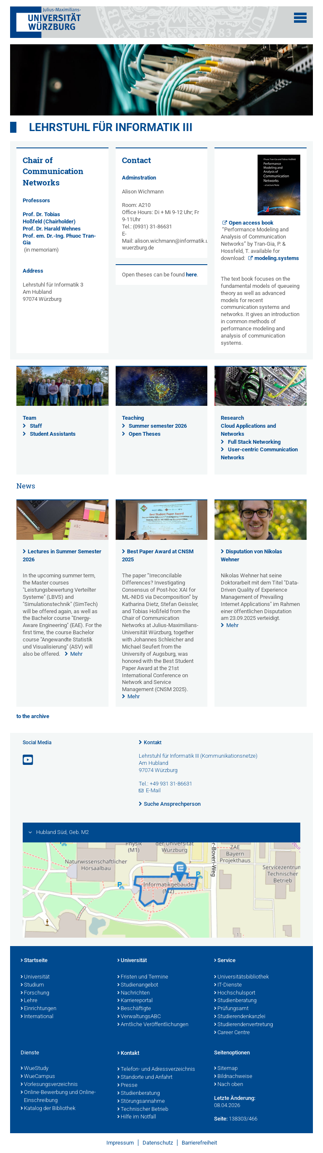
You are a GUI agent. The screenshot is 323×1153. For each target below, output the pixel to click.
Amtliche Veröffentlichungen (152, 1025)
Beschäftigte (134, 1009)
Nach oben (228, 1085)
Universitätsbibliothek (241, 977)
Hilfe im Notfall (136, 1117)
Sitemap (226, 1069)
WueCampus (38, 1077)
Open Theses (145, 434)
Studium (32, 985)
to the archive (32, 716)
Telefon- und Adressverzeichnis (156, 1069)
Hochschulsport (234, 993)
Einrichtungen (38, 1009)
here (191, 274)
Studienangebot (137, 985)
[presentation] (62, 538)
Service (225, 961)
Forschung (35, 993)
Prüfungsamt (231, 1009)
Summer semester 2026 (158, 426)
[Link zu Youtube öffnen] (28, 760)
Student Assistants (53, 434)
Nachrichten (133, 993)
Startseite (34, 961)
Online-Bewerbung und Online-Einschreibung (58, 1097)
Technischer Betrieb (142, 1109)
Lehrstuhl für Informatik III (111, 127)
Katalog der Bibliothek (48, 1109)
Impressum (120, 1143)
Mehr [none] (76, 654)
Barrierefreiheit (199, 1143)
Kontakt (153, 742)
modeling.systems (276, 258)
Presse (127, 1085)
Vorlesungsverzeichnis (49, 1085)
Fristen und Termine (142, 977)
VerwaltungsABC (139, 1017)
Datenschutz (158, 1143)
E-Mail (153, 790)
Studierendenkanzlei (239, 1017)
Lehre (29, 1001)
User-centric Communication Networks (259, 453)
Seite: (221, 1118)
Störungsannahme (141, 1101)
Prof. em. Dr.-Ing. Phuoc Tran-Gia (59, 239)
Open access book (251, 223)
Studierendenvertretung (243, 1025)
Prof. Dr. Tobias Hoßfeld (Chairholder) (49, 218)
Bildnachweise (233, 1077)
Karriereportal (135, 1001)
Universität (35, 977)
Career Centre (232, 1033)
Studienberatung (235, 1001)
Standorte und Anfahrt (144, 1077)
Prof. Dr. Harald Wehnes (52, 228)
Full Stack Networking (254, 442)
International (37, 1017)
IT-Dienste (228, 985)
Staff (36, 426)
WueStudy (34, 1069)
